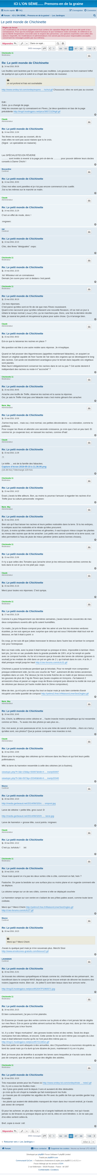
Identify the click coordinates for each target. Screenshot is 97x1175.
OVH (61, 1164)
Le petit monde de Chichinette (23, 22)
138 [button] (89, 48)
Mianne (5, 786)
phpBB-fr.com (53, 1157)
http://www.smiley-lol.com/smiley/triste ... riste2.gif (67, 1083)
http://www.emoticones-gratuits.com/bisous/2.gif (25, 951)
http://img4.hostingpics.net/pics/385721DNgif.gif (36, 111)
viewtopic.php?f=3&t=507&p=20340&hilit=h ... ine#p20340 (30, 778)
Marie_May (6, 405)
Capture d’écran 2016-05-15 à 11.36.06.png (24, 466)
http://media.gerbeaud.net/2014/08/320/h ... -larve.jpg (28, 816)
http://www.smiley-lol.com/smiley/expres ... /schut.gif (27, 89)
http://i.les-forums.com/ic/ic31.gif (51, 662)
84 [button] (60, 48)
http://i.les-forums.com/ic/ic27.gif (17, 910)
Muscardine (6, 169)
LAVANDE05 (7, 959)
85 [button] (66, 48)
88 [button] (81, 48)
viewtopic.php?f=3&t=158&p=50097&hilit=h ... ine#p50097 (30, 772)
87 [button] (76, 48)
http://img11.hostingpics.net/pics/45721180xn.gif (25, 1042)
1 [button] (53, 48)
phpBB (40, 1154)
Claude (4, 119)
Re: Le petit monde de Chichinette (25, 63)
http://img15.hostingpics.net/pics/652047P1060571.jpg (28, 989)
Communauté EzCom (24, 1161)
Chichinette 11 (7, 53)
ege (3, 229)
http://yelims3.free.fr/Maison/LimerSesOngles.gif (65, 693)
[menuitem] (19, 10)
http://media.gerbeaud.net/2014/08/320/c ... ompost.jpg (29, 803)
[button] (44, 48)
